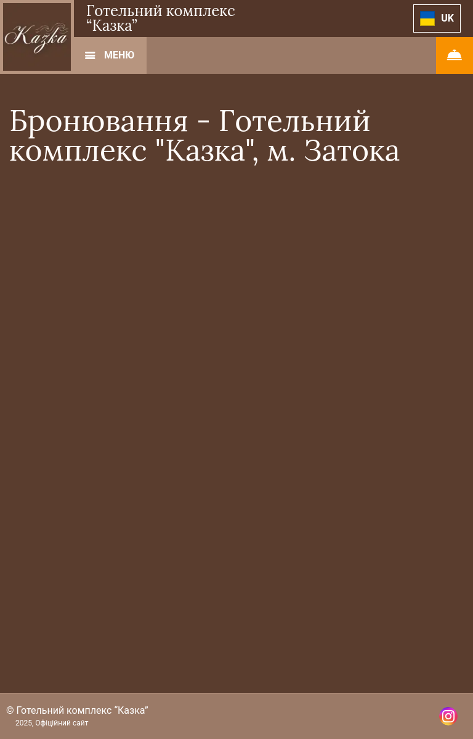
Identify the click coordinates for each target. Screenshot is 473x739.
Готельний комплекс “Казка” (160, 18)
